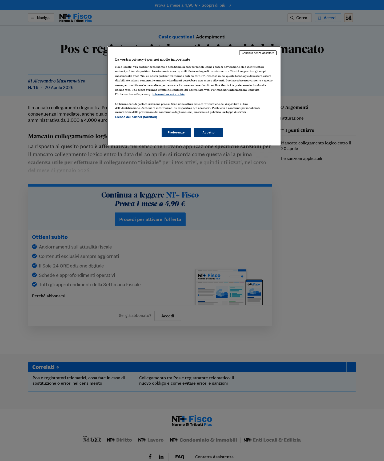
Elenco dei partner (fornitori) (136, 117)
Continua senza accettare (258, 52)
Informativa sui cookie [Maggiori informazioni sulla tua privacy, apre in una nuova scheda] (169, 94)
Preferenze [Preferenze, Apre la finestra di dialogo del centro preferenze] (176, 132)
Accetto (208, 132)
